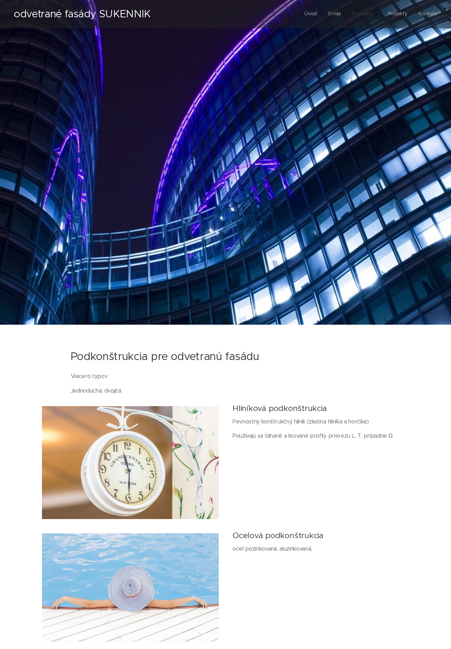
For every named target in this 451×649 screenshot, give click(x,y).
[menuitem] (391, 14)
